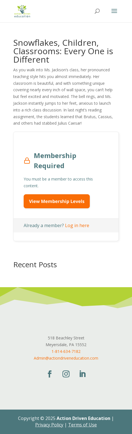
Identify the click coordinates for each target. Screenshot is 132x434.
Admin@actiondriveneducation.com (66, 358)
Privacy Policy (49, 425)
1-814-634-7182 (66, 351)
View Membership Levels (56, 201)
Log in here (77, 225)
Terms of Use (82, 425)
